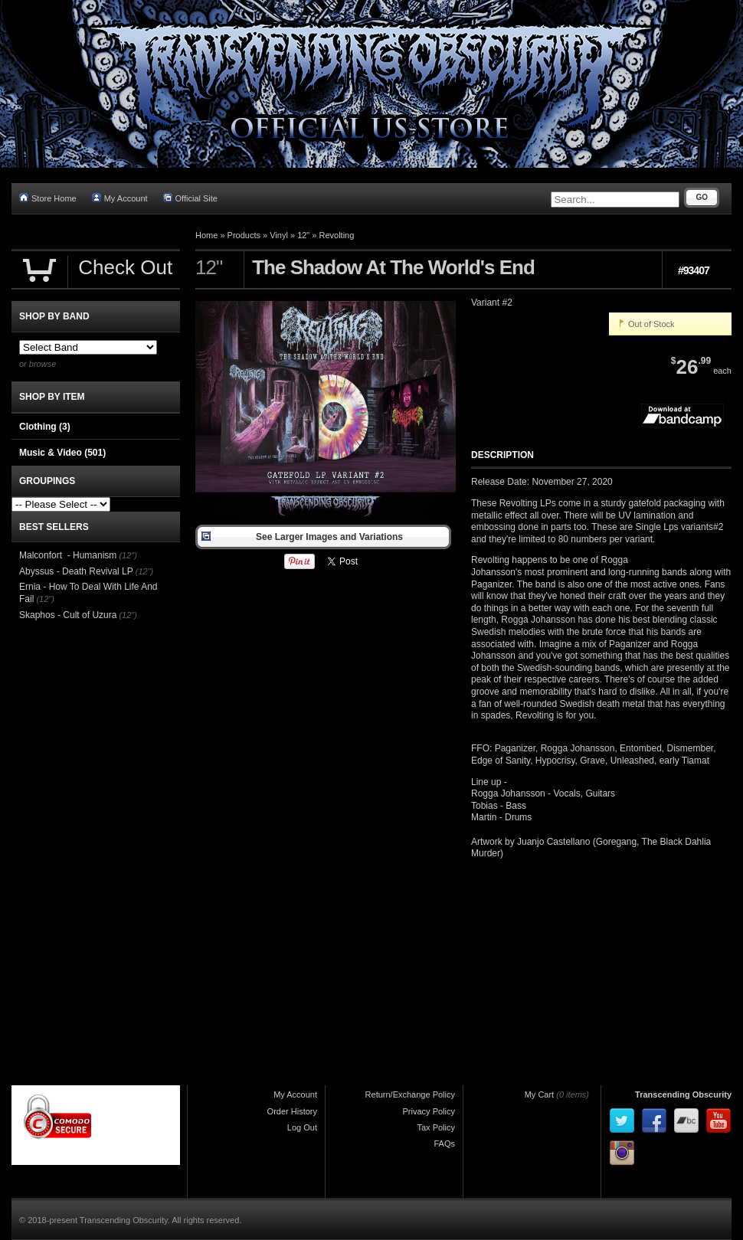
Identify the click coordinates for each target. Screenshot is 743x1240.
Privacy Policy (429, 1111)
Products (243, 235)
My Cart (540, 1094)
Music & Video (62, 452)
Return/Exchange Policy (410, 1094)
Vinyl (279, 235)
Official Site (190, 198)
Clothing (44, 426)
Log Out (302, 1127)
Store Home (48, 198)
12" (303, 235)
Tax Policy (436, 1127)
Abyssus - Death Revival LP (76, 571)
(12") (127, 555)
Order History (292, 1111)
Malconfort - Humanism (67, 555)
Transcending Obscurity (683, 1094)
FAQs (444, 1143)
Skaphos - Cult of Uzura (67, 615)
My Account (120, 198)
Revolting (337, 235)
